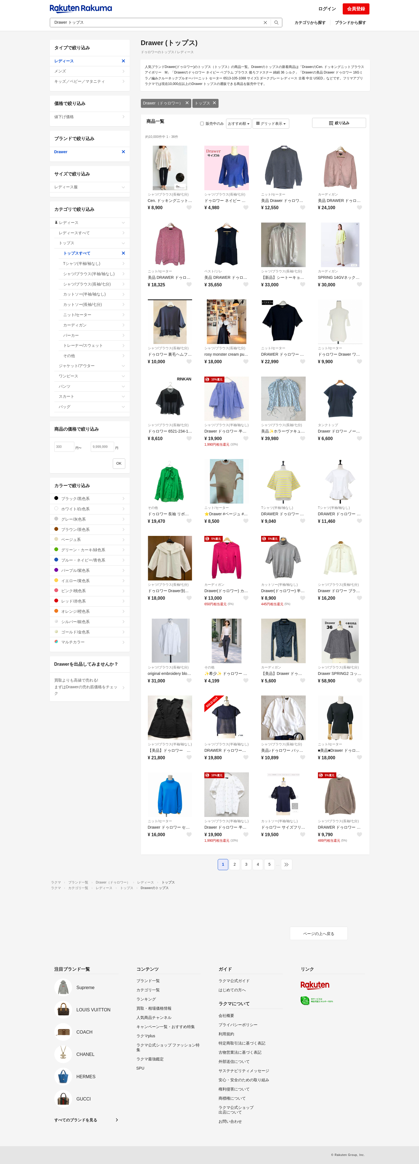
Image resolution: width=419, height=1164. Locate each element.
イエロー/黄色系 (89, 580)
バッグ (92, 406)
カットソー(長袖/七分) (94, 304)
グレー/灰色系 (89, 519)
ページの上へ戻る (318, 933)
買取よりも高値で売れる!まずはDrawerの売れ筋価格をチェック (89, 687)
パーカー (94, 335)
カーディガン (328, 194)
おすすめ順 (238, 123)
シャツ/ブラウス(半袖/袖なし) (226, 425)
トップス (205, 103)
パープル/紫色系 (89, 570)
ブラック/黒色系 (89, 498)
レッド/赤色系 (89, 601)
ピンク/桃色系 (89, 590)
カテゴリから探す (310, 22)
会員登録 (356, 8)
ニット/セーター (273, 194)
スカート (92, 396)
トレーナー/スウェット (94, 345)
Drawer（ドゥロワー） (166, 103)
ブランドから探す (350, 22)
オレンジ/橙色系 (89, 611)
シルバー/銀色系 (89, 621)
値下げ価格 (89, 116)
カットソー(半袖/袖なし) (279, 585)
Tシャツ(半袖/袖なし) (277, 508)
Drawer (89, 152)
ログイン (327, 8)
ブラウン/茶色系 (89, 529)
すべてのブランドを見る (75, 1120)
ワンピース (92, 376)
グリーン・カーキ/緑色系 (89, 549)
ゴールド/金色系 (89, 631)
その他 (153, 508)
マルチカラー (89, 642)
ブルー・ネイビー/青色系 (89, 560)
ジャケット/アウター (92, 365)
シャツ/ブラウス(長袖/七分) (168, 194)
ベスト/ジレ (213, 271)
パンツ (92, 386)
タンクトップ (328, 425)
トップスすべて (94, 253)
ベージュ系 (89, 539)
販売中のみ (212, 123)
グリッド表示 (271, 123)
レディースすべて (92, 233)
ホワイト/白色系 (89, 508)
